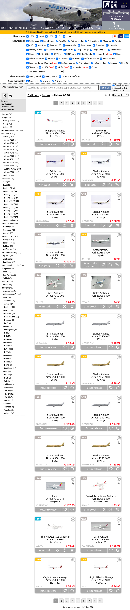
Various (5, 114)
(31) (12, 349)
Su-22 (7, 387)
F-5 (5, 336)
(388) (19, 169)
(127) (16, 198)
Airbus (6, 137)
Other (6, 127)
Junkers (6, 259)
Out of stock (60, 81)
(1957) (11, 137)
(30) (16, 146)
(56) (10, 285)
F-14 (6, 339)
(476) (16, 217)
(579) (16, 214)
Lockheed (7, 262)
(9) (13, 320)
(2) (10, 362)
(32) (10, 346)
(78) (16, 166)
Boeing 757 (9, 207)
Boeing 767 (9, 211)
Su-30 (7, 397)
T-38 (6, 404)
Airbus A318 (9, 150)
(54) (17, 121)
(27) (11, 304)
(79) (12, 179)
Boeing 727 (9, 198)
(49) (15, 191)
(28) (11, 256)
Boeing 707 (9, 191)
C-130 (6, 310)
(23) (17, 317)
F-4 (5, 333)
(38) (13, 314)
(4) (9, 323)
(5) (11, 259)
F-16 (6, 346)
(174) (12, 413)
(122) (12, 307)
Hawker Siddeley (10, 252)
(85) (13, 262)
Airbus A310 (9, 146)
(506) (16, 204)
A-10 (6, 297)
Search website (122, 85)
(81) (12, 240)
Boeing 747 (9, 204)
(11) (15, 195)
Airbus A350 (10, 169)
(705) (11, 288)
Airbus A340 (9, 166)
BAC (5, 185)
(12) (11, 310)
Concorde (7, 230)
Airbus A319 (9, 153)
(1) (16, 220)
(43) (16, 236)
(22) (12, 175)
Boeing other (9, 220)
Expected (33, 81)
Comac (6, 227)
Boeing (6, 188)
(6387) (12, 133)
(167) (20, 130)
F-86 (6, 359)
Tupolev (6, 269)
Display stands (9, 121)
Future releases (7, 109)
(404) (17, 162)
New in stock (6, 104)
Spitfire (7, 381)
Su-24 (7, 391)
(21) (14, 368)
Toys (5, 117)
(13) (10, 127)
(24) (10, 339)
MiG (6, 371)
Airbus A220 (9, 140)
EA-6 (6, 323)
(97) (10, 114)
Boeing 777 (9, 214)
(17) (10, 124)
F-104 (6, 362)
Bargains (4, 101)
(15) (9, 117)
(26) (16, 150)
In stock (46, 81)
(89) (8, 182)
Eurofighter (9, 330)
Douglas (6, 240)
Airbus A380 (9, 172)
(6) (13, 407)
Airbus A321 (9, 159)
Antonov (7, 179)
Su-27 (7, 394)
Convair (6, 233)
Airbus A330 (9, 162)
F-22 (6, 352)
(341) (17, 156)
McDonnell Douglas (11, 265)
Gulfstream (8, 249)
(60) (16, 143)
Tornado (8, 407)
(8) (15, 275)
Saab (5, 272)
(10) (11, 281)
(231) (16, 211)
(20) (13, 301)
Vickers (6, 281)
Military (5, 288)
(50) (16, 140)
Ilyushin (6, 256)
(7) (9, 404)
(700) (19, 294)
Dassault (8, 314)
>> (100, 103)
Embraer (7, 243)
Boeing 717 (9, 195)
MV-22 (7, 375)
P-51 (6, 378)
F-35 (6, 355)
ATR (5, 182)
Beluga (7, 175)
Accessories (8, 291)
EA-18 (6, 326)
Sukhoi (6, 278)
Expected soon (7, 107)
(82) (16, 153)
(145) (13, 243)
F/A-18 (7, 349)
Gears (5, 124)
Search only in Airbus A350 (120, 89)
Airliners (6, 133)
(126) (15, 224)
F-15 (6, 342)
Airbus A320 (9, 156)
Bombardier (8, 224)
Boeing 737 (9, 201)
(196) (16, 207)
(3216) (12, 188)
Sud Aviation (8, 275)
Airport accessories (10, 130)
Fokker (6, 246)
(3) (10, 326)
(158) (22, 265)
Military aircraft (10, 294)
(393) (17, 159)
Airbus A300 (9, 143)
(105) (11, 227)
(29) (11, 246)
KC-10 (7, 365)
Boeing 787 (9, 217)
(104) (17, 172)
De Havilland (9, 236)
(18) (14, 249)
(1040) (16, 201)
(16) (9, 185)
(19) (13, 230)
